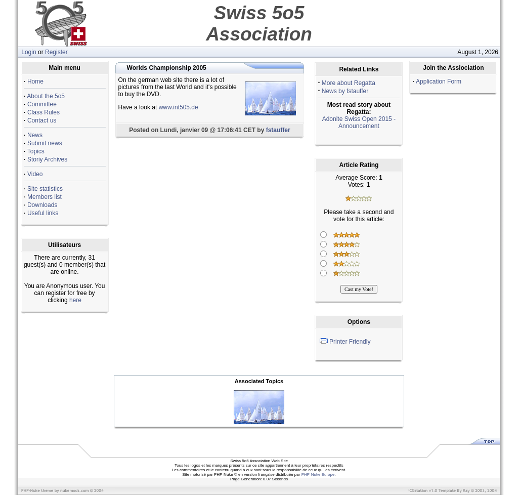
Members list (44, 196)
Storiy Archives (47, 159)
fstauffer (278, 130)
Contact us (41, 120)
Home (35, 81)
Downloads (42, 205)
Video (34, 174)
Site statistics (45, 188)
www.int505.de (178, 107)
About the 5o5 (46, 96)
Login (28, 52)
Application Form (438, 81)
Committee (42, 104)
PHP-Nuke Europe (318, 474)
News (34, 135)
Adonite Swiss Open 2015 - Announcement (359, 122)
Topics (36, 151)
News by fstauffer (345, 91)
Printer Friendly (349, 341)
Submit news (44, 143)
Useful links (42, 213)
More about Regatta (348, 83)
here (75, 300)
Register (56, 52)
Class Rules (43, 112)
